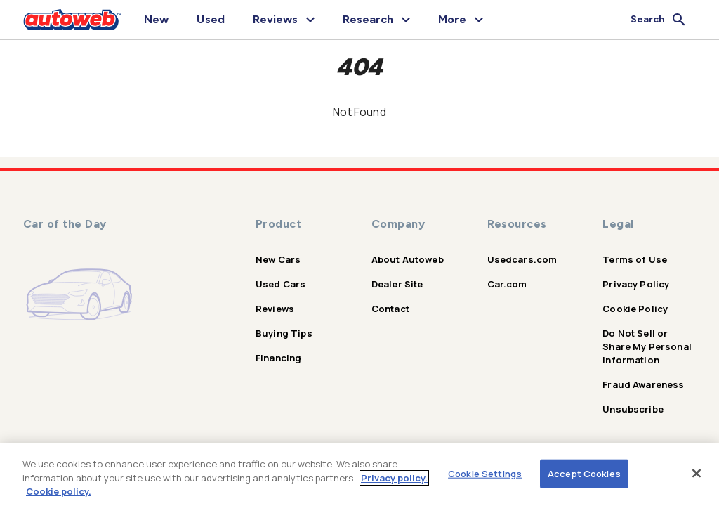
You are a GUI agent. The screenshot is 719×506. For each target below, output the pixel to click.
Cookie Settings (485, 473)
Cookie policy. (58, 491)
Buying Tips (284, 333)
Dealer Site (397, 284)
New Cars (278, 259)
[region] (359, 474)
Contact (390, 308)
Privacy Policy (635, 284)
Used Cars (280, 284)
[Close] (696, 473)
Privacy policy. (394, 478)
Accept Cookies (584, 473)
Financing (278, 357)
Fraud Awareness (643, 384)
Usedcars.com (522, 259)
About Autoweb (407, 259)
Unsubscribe (633, 409)
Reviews (275, 308)
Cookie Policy (635, 308)
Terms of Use (634, 259)
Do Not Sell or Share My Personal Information (647, 346)
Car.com (507, 284)
